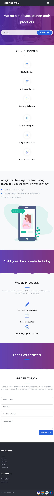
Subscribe (44, 33)
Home (3, 456)
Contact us (4, 468)
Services (4, 459)
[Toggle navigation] (47, 3)
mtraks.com (12, 3)
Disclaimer (4, 482)
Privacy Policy (5, 479)
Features (4, 462)
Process (3, 465)
